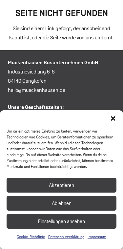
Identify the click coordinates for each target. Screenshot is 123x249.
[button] (113, 118)
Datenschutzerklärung (66, 236)
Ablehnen (62, 203)
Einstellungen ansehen (61, 221)
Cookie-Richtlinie (31, 236)
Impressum (97, 236)
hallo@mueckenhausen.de (36, 90)
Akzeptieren (61, 185)
